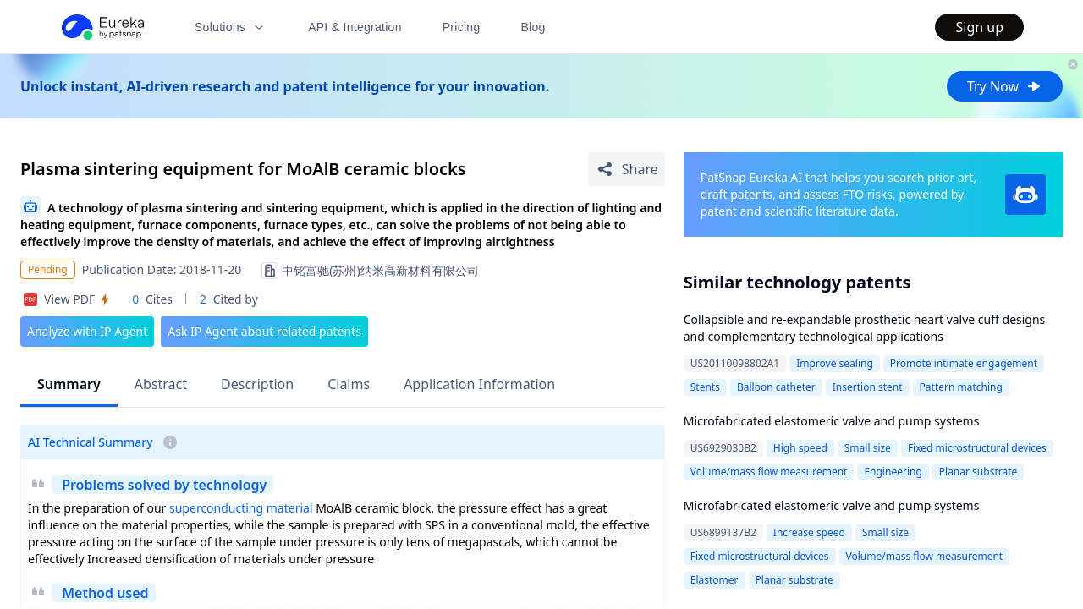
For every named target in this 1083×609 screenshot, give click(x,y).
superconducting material (241, 508)
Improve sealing (834, 363)
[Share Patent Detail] (626, 169)
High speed (800, 448)
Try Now (1004, 86)
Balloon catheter (776, 387)
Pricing (462, 27)
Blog (533, 27)
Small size (867, 448)
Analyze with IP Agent (87, 331)
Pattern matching (961, 387)
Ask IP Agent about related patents (264, 331)
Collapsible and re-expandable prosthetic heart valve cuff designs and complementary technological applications (865, 327)
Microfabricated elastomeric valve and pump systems (832, 421)
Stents (705, 387)
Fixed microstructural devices (977, 448)
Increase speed (809, 532)
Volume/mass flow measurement (769, 471)
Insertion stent (868, 387)
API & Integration (355, 27)
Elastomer (714, 580)
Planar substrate (978, 471)
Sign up (979, 27)
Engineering (892, 471)
